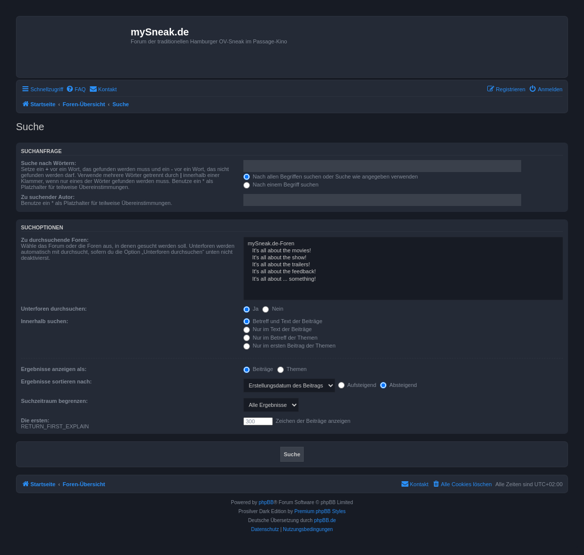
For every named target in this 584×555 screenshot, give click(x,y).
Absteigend (398, 385)
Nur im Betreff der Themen (280, 338)
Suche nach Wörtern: (48, 163)
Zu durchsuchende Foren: (55, 240)
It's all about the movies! (403, 250)
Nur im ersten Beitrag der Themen (289, 346)
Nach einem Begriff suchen (281, 184)
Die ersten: (35, 420)
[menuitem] (76, 89)
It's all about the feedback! (403, 271)
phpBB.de (325, 520)
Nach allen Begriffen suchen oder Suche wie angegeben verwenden (330, 177)
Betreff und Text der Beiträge (283, 321)
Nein (272, 309)
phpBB (266, 502)
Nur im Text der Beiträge (277, 329)
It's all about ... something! (403, 279)
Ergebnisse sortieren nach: (56, 381)
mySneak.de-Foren (403, 243)
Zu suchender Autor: (48, 197)
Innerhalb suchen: (44, 321)
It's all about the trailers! (403, 264)
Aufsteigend (357, 385)
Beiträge (258, 369)
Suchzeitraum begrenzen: (54, 401)
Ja (251, 309)
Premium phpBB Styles (320, 511)
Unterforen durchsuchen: (54, 309)
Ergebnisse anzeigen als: (53, 369)
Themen (292, 369)
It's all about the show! (403, 257)
